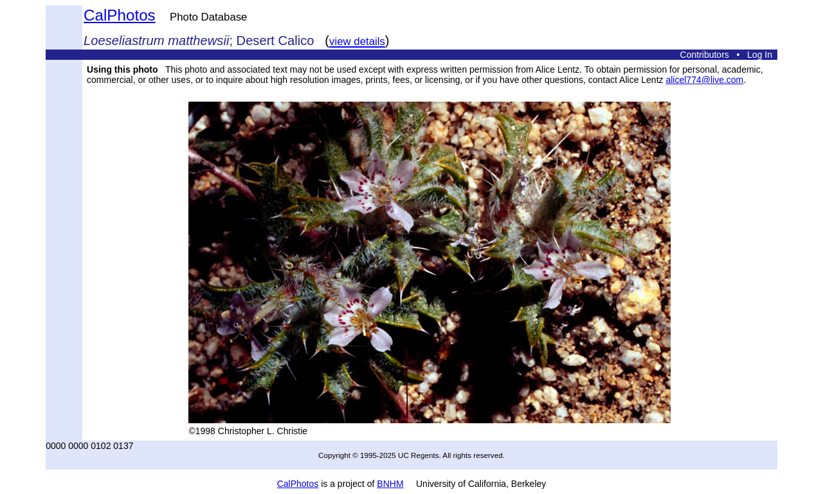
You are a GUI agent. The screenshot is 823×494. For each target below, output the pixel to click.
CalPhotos (120, 15)
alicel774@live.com (704, 80)
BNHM (390, 484)
